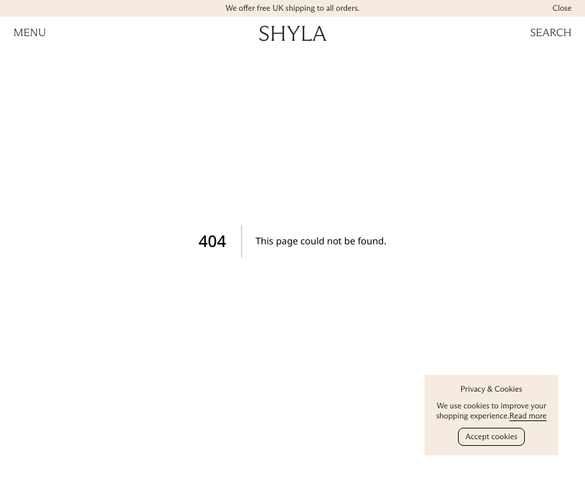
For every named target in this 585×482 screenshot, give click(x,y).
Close (562, 8)
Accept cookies (491, 437)
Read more (528, 416)
